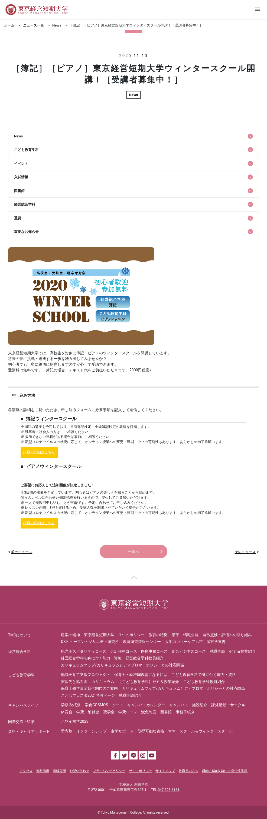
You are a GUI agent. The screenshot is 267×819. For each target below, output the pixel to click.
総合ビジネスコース (189, 651)
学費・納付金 (87, 712)
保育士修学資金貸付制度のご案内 (89, 688)
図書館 (166, 712)
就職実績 (217, 651)
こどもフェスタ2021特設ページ (88, 695)
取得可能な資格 (151, 731)
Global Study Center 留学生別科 (225, 771)
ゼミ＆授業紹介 (242, 651)
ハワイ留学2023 (74, 721)
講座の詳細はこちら (39, 452)
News (56, 25)
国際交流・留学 (21, 721)
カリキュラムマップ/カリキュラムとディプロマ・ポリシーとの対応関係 (122, 665)
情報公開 (190, 635)
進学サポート (122, 731)
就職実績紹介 (130, 695)
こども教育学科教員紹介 (204, 681)
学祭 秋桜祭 (71, 705)
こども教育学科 (21, 675)
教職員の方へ (188, 771)
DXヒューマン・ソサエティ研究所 (90, 641)
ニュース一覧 (33, 25)
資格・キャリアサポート (29, 731)
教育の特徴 (158, 635)
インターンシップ (91, 731)
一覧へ (133, 551)
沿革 (175, 635)
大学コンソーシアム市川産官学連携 (195, 641)
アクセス (25, 771)
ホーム (9, 25)
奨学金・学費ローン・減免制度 (129, 712)
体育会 (66, 712)
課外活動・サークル (228, 705)
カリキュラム (103, 681)
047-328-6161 (168, 790)
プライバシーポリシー (109, 771)
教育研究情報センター (142, 641)
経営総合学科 (19, 651)
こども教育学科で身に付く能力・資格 (203, 674)
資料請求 (42, 771)
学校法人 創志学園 (133, 784)
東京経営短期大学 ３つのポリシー (114, 635)
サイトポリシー (140, 771)
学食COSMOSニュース (104, 705)
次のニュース (245, 552)
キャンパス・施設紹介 (188, 705)
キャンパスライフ (23, 705)
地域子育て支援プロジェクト (85, 674)
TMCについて (19, 635)
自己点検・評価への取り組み (227, 635)
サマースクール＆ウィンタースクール (200, 731)
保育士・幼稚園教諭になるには (140, 674)
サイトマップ (165, 771)
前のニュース (21, 552)
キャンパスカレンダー (146, 705)
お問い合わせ (79, 771)
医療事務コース (154, 651)
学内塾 (66, 731)
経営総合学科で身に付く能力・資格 (91, 658)
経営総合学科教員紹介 (145, 658)
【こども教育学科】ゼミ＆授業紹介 (148, 681)
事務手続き (185, 712)
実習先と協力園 (74, 681)
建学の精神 (70, 635)
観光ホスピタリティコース (83, 651)
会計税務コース (123, 651)
